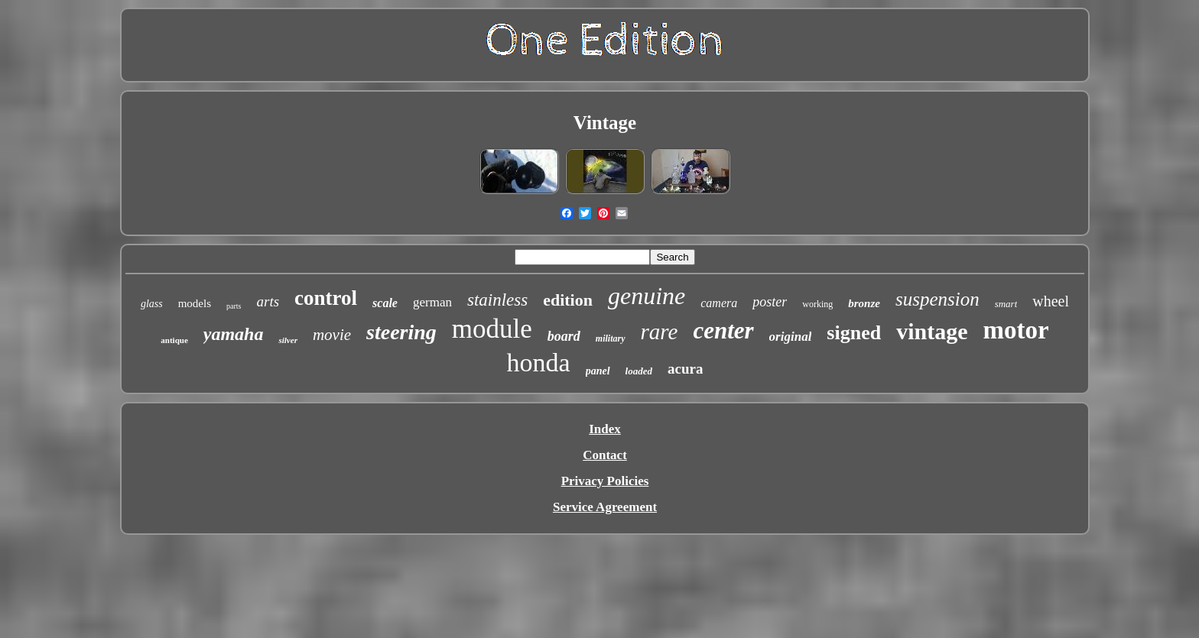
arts (268, 301)
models (194, 303)
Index (605, 429)
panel (598, 371)
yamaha (233, 334)
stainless (497, 299)
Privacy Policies (605, 481)
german (432, 302)
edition (568, 299)
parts (233, 306)
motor (1016, 330)
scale (385, 302)
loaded (638, 371)
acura (685, 369)
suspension (937, 299)
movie (332, 334)
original (790, 336)
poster (769, 301)
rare (659, 331)
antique (174, 340)
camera (718, 302)
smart (1006, 303)
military (610, 338)
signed (854, 333)
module (492, 329)
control (325, 298)
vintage (931, 331)
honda (538, 362)
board (564, 336)
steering (401, 332)
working (817, 304)
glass (152, 303)
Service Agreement (605, 507)
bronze (864, 303)
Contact (605, 455)
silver (287, 340)
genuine (646, 295)
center (723, 330)
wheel (1050, 301)
